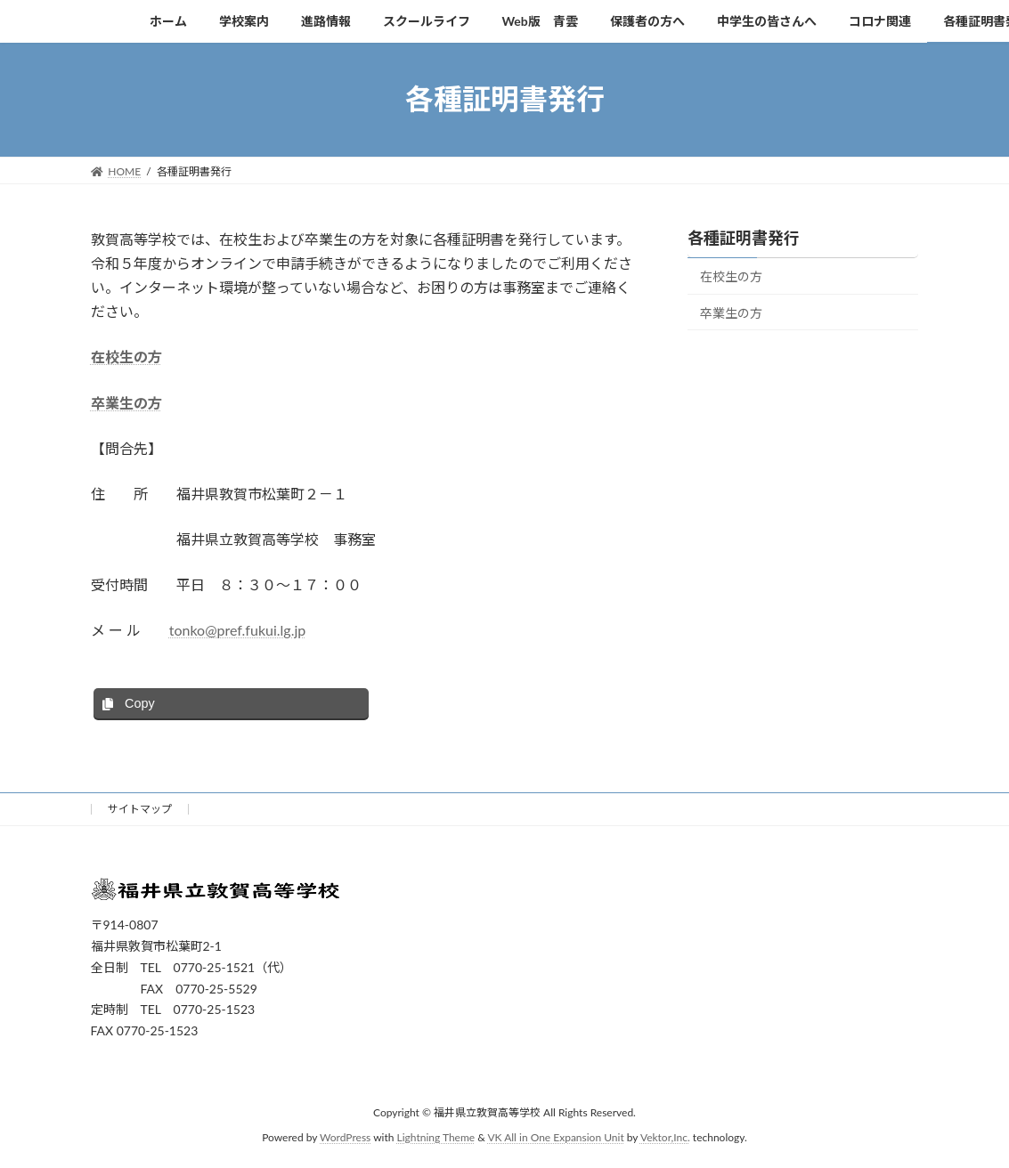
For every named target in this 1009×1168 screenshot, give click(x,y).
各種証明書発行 (744, 237)
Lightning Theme (436, 1137)
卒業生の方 (126, 402)
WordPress (345, 1137)
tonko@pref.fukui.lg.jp (237, 629)
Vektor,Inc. (665, 1137)
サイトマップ (140, 808)
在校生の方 (126, 356)
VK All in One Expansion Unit (555, 1137)
